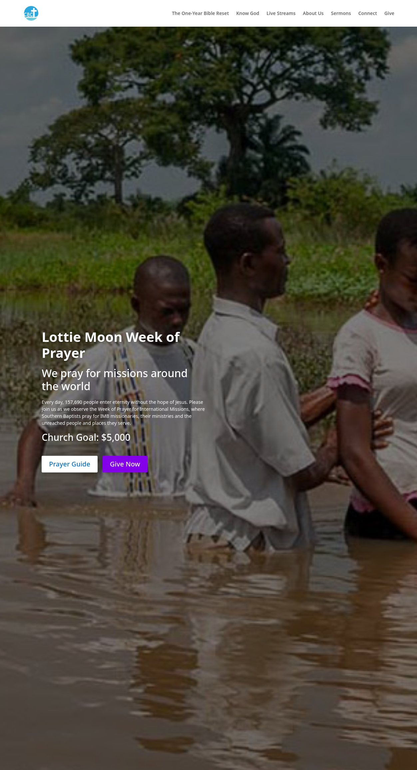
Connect (367, 13)
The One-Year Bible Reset (200, 13)
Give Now (125, 463)
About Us (313, 13)
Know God (247, 13)
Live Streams (280, 13)
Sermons (341, 13)
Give (389, 13)
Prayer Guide (69, 463)
